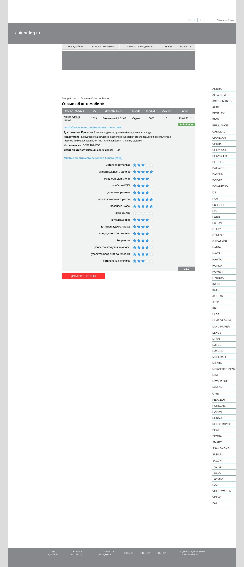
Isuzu (216, 289)
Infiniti (217, 283)
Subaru (217, 454)
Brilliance (220, 125)
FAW (215, 198)
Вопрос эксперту (103, 46)
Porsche (219, 405)
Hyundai (218, 277)
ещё (186, 269)
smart (217, 442)
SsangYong (221, 448)
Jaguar (217, 296)
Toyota (217, 478)
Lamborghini (221, 320)
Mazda (217, 363)
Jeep (215, 302)
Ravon (217, 411)
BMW (215, 119)
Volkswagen (221, 491)
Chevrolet (220, 149)
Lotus (216, 344)
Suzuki (217, 460)
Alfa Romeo (221, 95)
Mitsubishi (220, 381)
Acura (217, 88)
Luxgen (217, 350)
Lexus (216, 332)
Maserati (219, 357)
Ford (216, 216)
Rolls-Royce (221, 424)
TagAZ (216, 466)
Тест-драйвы (74, 46)
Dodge (217, 180)
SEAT (215, 430)
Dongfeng (220, 186)
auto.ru (27, 32)
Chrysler (219, 155)
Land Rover (221, 326)
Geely (216, 229)
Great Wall (220, 241)
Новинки (160, 553)
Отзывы (167, 46)
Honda (217, 265)
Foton (217, 222)
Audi (215, 107)
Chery (217, 143)
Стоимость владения (138, 46)
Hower (217, 271)
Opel (215, 393)
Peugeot (218, 399)
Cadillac (218, 131)
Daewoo (218, 168)
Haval (216, 253)
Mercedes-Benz (223, 369)
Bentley (218, 113)
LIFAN (216, 338)
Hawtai (217, 259)
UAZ (215, 484)
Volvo (216, 497)
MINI (215, 375)
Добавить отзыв (83, 276)
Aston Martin (222, 101)
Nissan (217, 387)
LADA (215, 314)
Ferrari (218, 204)
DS (214, 192)
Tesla (216, 472)
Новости (185, 46)
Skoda (217, 436)
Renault (218, 417)
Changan (219, 137)
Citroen (218, 162)
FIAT (215, 210)
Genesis (218, 235)
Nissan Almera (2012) (72, 118)
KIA (214, 308)
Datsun (217, 174)
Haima (216, 247)
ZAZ (214, 503)
